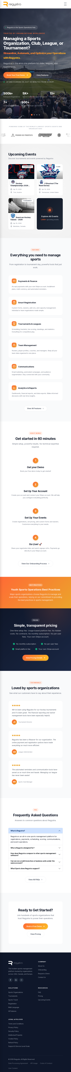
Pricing (40, 996)
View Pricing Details (35, 658)
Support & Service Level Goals (19, 1046)
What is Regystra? (18, 831)
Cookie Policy (13, 1039)
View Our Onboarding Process (36, 564)
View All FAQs (35, 880)
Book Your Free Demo (17, 75)
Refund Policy (13, 1042)
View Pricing (35, 934)
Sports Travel (13, 1000)
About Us (41, 966)
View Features (42, 75)
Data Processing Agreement (18, 1063)
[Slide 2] (34, 114)
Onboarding (42, 970)
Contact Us (42, 977)
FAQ (39, 992)
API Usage (34, 1063)
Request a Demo (44, 973)
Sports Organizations (15, 992)
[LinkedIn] (16, 980)
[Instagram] (21, 980)
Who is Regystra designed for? (22, 848)
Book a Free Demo (36, 926)
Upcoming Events (44, 1000)
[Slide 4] (39, 114)
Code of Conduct (46, 1063)
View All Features (35, 408)
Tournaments (12, 996)
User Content (13, 1068)
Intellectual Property (15, 1035)
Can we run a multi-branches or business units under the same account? (33, 862)
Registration (12, 1004)
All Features (12, 1011)
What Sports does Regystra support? (25, 868)
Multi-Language (13, 1007)
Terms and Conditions (16, 1024)
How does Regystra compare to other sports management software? (33, 854)
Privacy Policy (13, 1027)
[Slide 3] (36, 114)
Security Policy (13, 1031)
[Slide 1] (31, 115)
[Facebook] (10, 980)
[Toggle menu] (65, 4)
